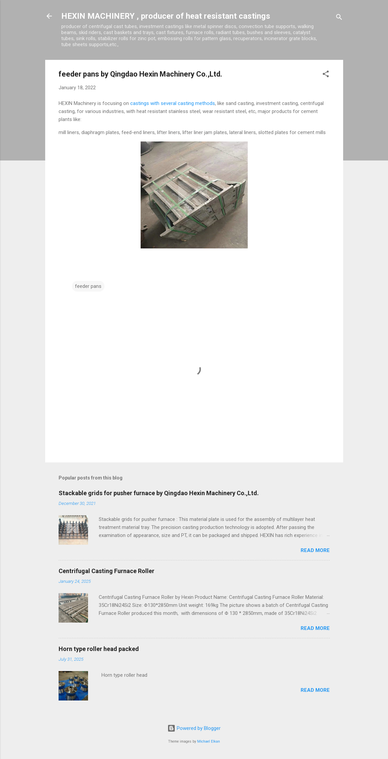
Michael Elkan (208, 741)
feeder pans (88, 286)
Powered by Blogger (194, 728)
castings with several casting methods (172, 103)
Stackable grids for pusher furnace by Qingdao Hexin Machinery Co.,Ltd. (159, 493)
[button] (326, 75)
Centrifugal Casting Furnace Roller (106, 570)
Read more (315, 550)
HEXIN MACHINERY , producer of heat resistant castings (165, 16)
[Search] (339, 18)
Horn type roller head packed (99, 648)
